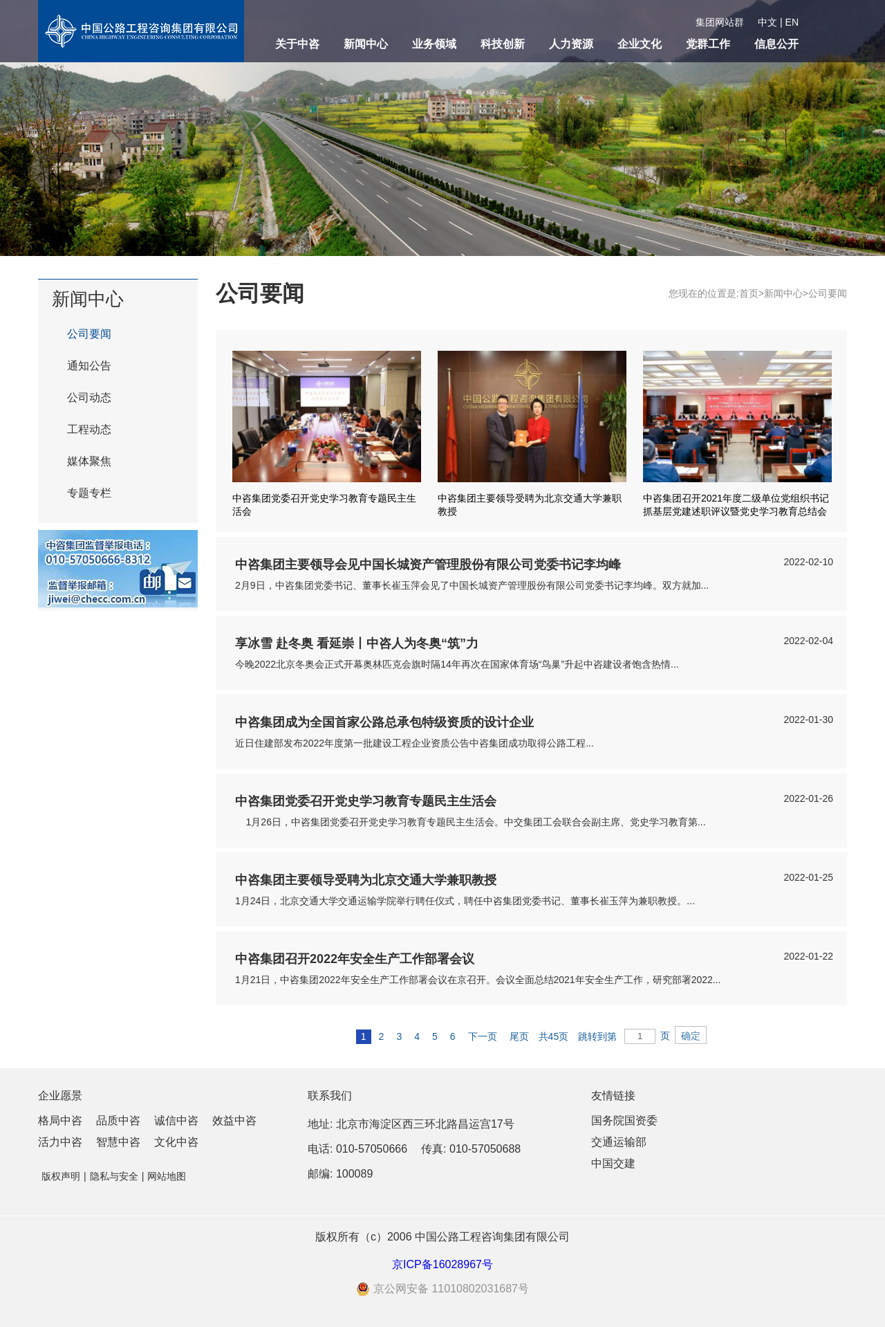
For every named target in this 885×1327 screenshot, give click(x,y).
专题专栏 (89, 493)
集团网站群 (720, 22)
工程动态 (89, 429)
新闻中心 (366, 44)
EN (792, 22)
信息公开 (776, 44)
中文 (767, 22)
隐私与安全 (114, 1176)
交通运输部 (618, 1142)
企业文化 (639, 44)
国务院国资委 (624, 1120)
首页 (748, 293)
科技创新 (503, 44)
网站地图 (166, 1176)
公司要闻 (89, 334)
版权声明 (60, 1176)
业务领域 (434, 44)
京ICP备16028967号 (442, 1264)
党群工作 (708, 44)
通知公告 (89, 366)
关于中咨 (297, 44)
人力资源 (571, 44)
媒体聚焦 (89, 461)
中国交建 (613, 1163)
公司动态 (89, 397)
